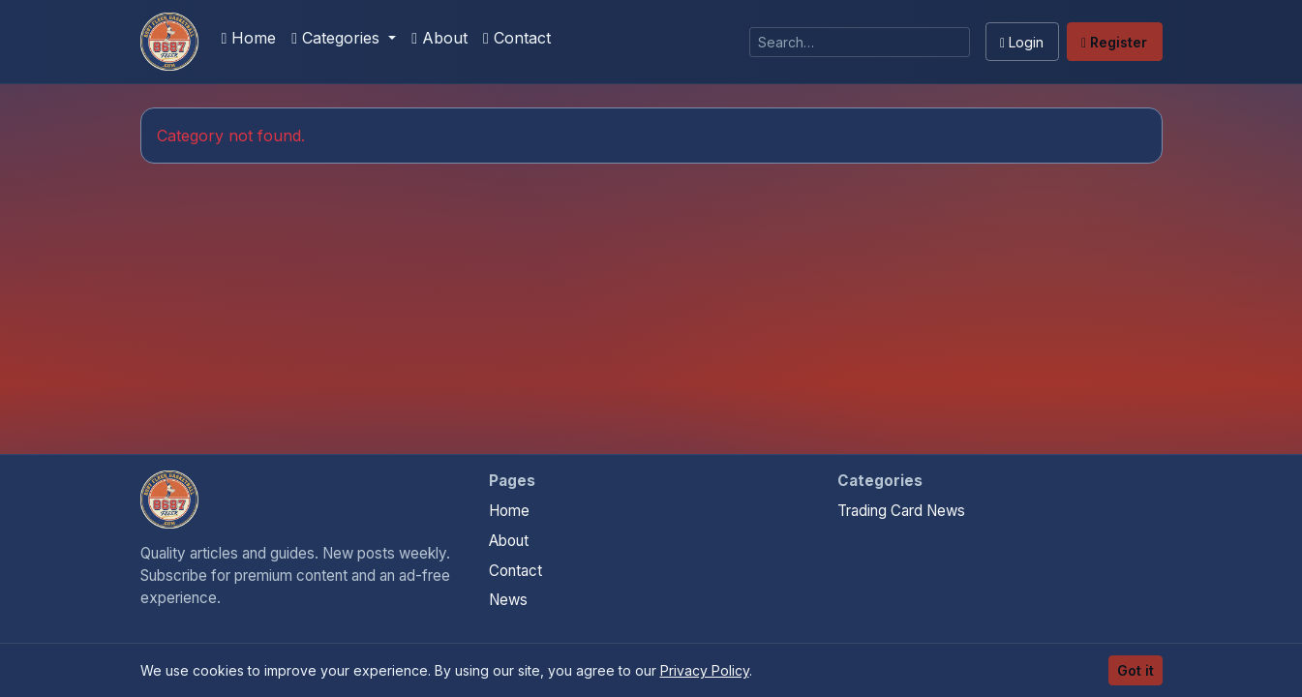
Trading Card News (901, 510)
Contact (517, 37)
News (508, 600)
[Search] (859, 42)
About (439, 37)
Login (1022, 42)
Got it (1135, 670)
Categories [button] (337, 37)
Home (249, 37)
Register (1114, 42)
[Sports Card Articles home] (169, 499)
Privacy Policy (704, 670)
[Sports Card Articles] (169, 42)
